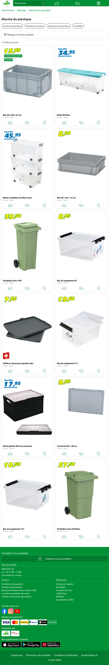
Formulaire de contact (12, 575)
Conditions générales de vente (15, 593)
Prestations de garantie (12, 584)
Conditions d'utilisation (66, 655)
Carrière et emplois (64, 584)
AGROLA (60, 596)
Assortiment (8, 10)
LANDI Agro (61, 593)
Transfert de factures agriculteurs (17, 596)
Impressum (17, 655)
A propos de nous (64, 590)
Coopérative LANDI (65, 599)
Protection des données (38, 655)
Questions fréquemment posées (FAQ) (19, 590)
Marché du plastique (40, 10)
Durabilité (60, 587)
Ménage (21, 10)
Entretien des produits (12, 587)
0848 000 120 (8, 569)
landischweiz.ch (89, 655)
